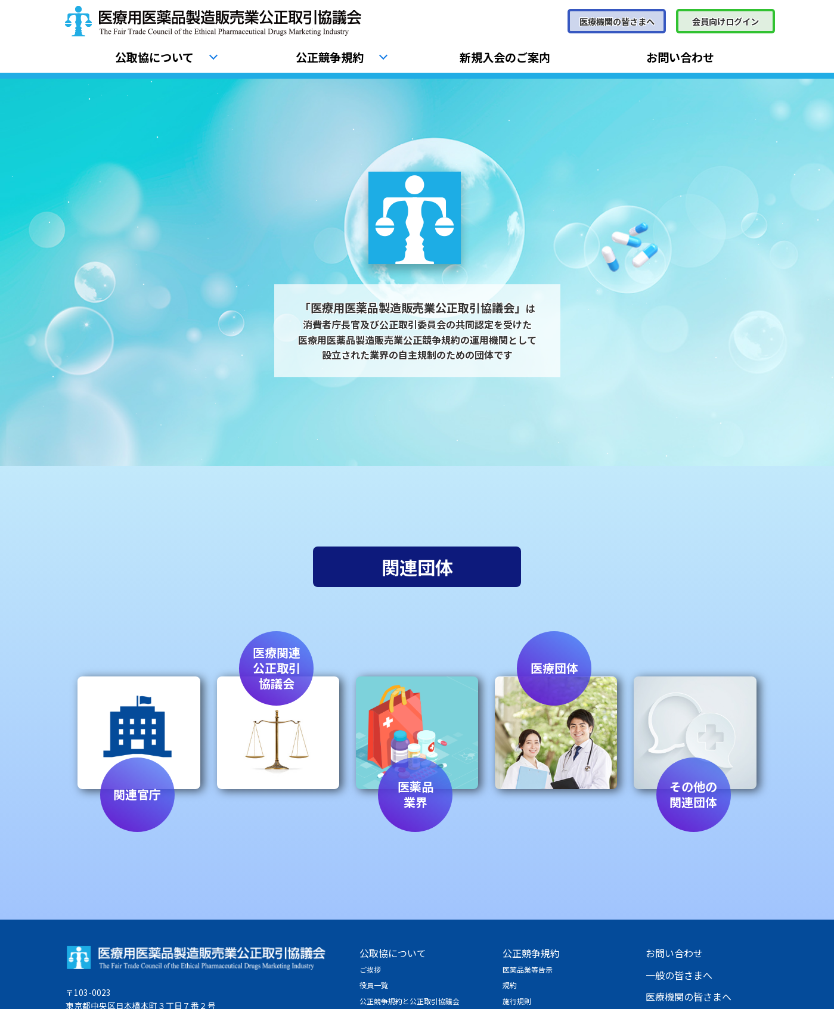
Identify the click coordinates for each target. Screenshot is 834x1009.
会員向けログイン (725, 21)
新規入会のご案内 (505, 57)
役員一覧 (373, 985)
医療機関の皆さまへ (617, 21)
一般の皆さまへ (679, 975)
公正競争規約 (330, 57)
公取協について (154, 57)
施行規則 (517, 1001)
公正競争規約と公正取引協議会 (409, 1001)
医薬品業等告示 (528, 969)
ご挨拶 (370, 969)
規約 (510, 985)
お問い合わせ (680, 57)
